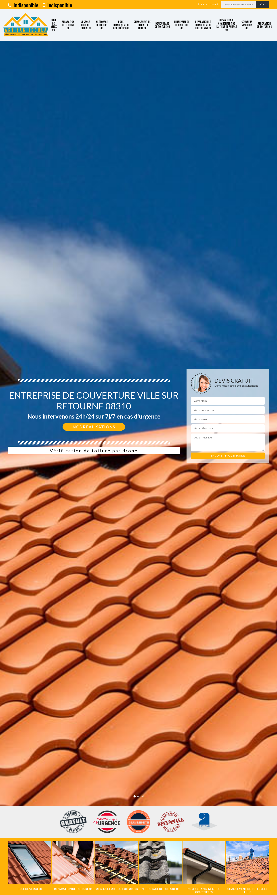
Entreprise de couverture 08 (181, 25)
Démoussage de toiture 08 (162, 25)
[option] (29, 866)
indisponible (23, 5)
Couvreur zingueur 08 (246, 25)
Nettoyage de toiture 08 (102, 25)
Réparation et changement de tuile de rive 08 (203, 25)
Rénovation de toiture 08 (264, 25)
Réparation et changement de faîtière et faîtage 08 (226, 25)
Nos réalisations (94, 426)
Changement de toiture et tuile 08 (142, 25)
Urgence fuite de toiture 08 (85, 25)
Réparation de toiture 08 (68, 25)
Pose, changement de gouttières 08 (121, 25)
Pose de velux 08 (54, 25)
